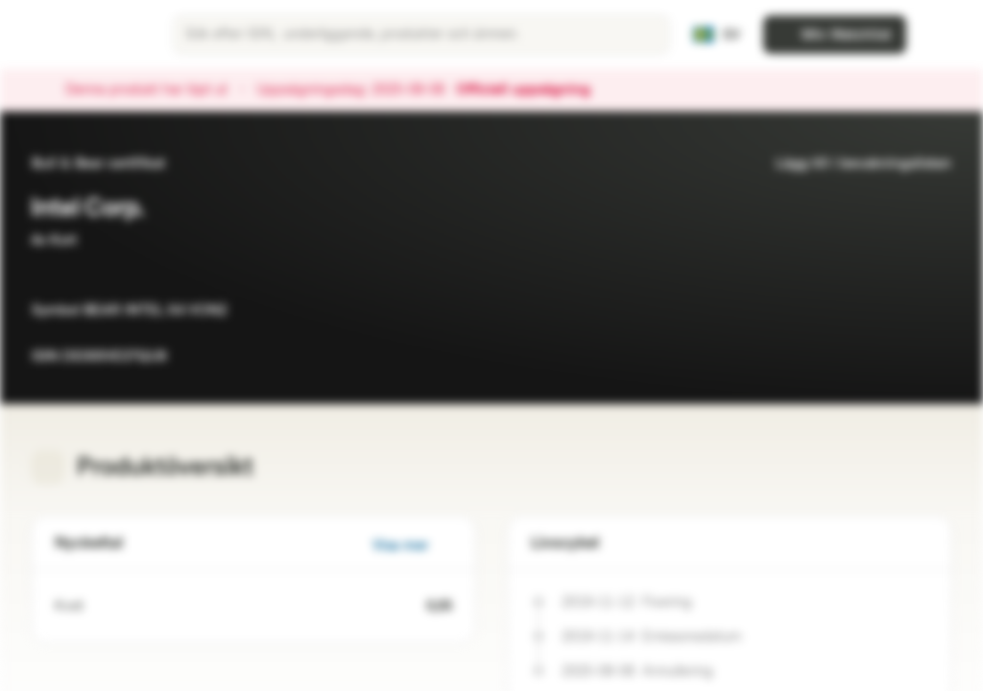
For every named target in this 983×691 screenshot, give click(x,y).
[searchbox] (421, 34)
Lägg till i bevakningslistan (852, 163)
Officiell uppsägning (533, 90)
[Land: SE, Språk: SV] (716, 34)
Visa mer (411, 545)
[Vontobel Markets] (83, 34)
